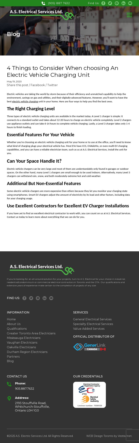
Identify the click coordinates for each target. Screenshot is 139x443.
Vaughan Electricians (22, 342)
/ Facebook (37, 85)
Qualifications (17, 328)
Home (11, 319)
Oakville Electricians (21, 347)
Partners (13, 356)
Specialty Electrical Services (93, 324)
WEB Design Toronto (99, 436)
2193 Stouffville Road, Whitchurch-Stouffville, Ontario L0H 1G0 (32, 406)
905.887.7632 (24, 388)
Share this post (17, 85)
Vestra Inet (125, 436)
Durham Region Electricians (27, 352)
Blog (10, 361)
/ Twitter (52, 85)
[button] (129, 15)
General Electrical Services (92, 319)
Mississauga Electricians (23, 338)
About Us (13, 324)
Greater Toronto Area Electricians (31, 333)
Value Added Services (88, 328)
